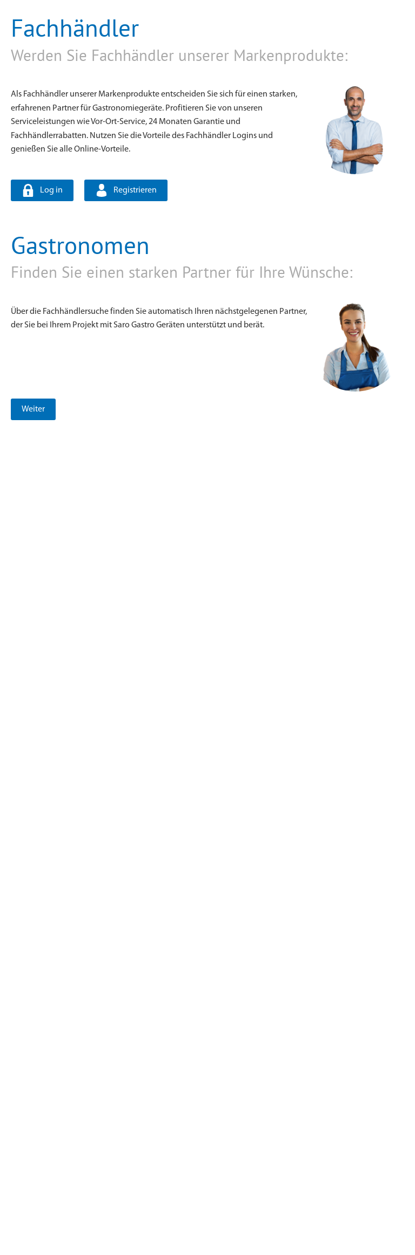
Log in (51, 190)
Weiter (33, 409)
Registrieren (135, 190)
